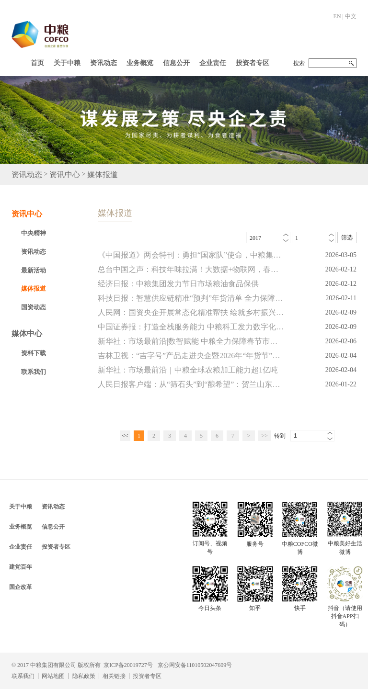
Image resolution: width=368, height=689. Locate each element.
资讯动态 (103, 63)
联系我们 (33, 371)
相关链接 (114, 676)
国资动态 (33, 307)
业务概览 (139, 63)
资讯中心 (64, 174)
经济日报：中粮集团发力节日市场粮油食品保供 (178, 284)
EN (337, 16)
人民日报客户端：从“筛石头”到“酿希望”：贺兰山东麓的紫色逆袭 (191, 384)
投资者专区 (252, 63)
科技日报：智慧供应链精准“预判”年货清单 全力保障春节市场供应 (191, 298)
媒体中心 (27, 333)
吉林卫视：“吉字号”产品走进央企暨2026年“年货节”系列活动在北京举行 (191, 355)
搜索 (299, 63)
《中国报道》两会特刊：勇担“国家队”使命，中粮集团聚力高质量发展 (191, 255)
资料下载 (33, 353)
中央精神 (33, 233)
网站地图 (53, 676)
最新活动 (33, 270)
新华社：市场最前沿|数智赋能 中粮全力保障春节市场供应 (191, 341)
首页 (37, 63)
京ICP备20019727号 (128, 665)
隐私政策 (83, 676)
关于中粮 (67, 63)
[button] (67, 61)
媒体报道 (102, 174)
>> (264, 435)
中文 (350, 16)
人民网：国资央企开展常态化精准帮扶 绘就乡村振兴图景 (191, 312)
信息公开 (176, 63)
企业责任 (212, 63)
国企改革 (20, 587)
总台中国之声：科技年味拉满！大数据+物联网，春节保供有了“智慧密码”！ (191, 269)
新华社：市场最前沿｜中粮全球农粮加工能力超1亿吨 (188, 370)
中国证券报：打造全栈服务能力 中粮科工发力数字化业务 (191, 327)
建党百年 (20, 567)
